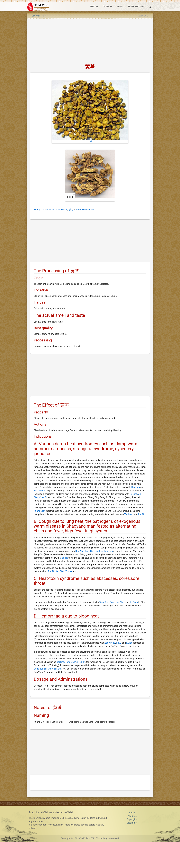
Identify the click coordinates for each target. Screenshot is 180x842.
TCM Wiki (35, 15)
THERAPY (107, 6)
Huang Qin (39, 209)
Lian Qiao (59, 571)
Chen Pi (43, 497)
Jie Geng (133, 602)
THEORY (94, 6)
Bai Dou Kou (40, 490)
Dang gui (38, 668)
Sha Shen (71, 662)
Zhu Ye (68, 571)
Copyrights (132, 819)
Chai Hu (64, 557)
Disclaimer (132, 822)
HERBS (120, 6)
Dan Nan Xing (82, 551)
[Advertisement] (90, 40)
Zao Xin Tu (109, 642)
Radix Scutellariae (85, 209)
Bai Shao (61, 662)
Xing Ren (108, 551)
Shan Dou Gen (106, 602)
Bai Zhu (57, 668)
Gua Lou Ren (96, 551)
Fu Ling (133, 494)
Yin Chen (128, 514)
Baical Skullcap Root (56, 209)
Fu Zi (118, 642)
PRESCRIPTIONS (136, 6)
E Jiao (129, 642)
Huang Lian (39, 511)
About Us (132, 816)
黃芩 (71, 209)
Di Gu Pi (81, 662)
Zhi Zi (141, 514)
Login (132, 812)
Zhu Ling (135, 487)
